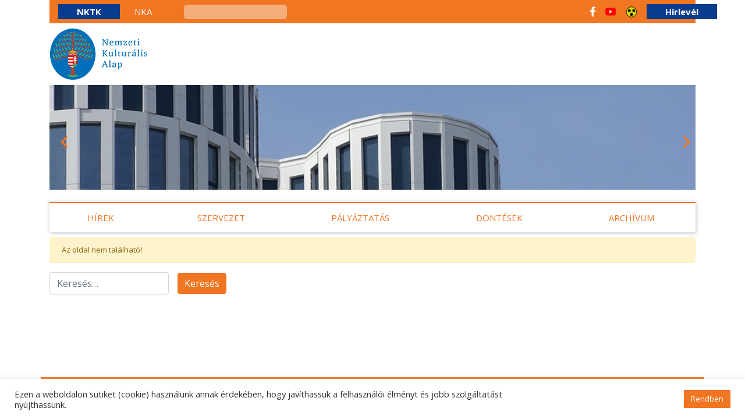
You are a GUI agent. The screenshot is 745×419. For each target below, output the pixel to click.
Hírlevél (681, 11)
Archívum (631, 217)
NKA (143, 11)
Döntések (499, 217)
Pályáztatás (360, 217)
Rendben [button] (707, 398)
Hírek (100, 217)
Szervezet (221, 217)
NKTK (89, 11)
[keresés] (235, 12)
